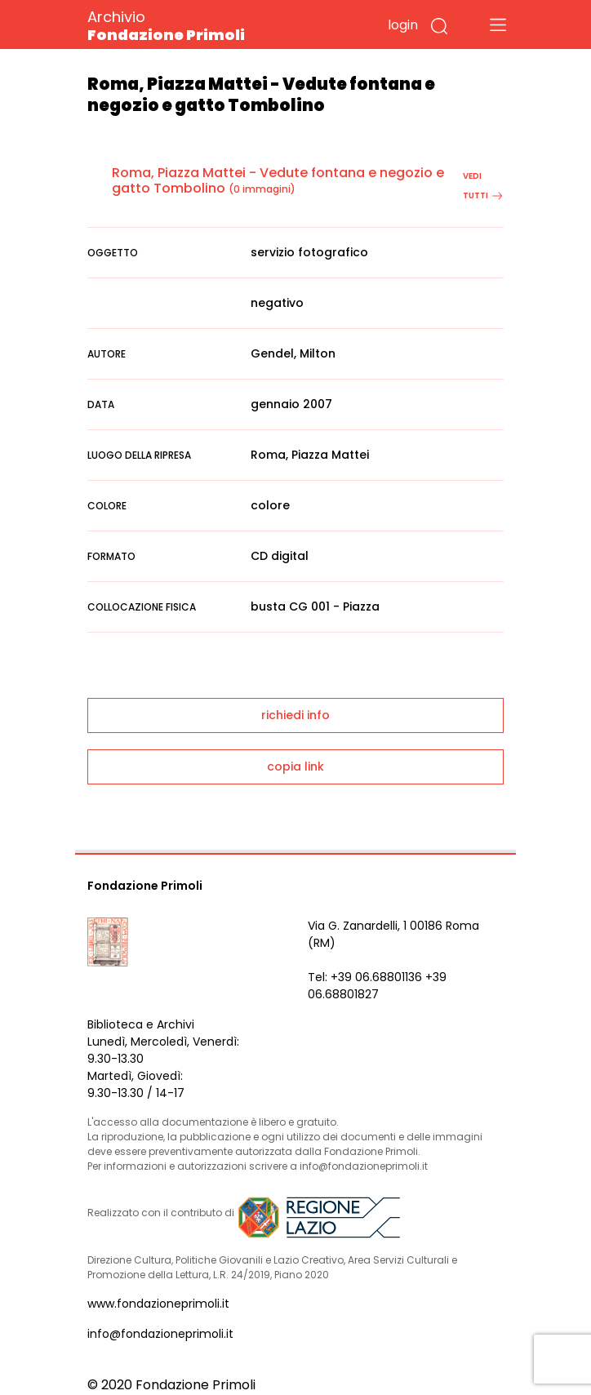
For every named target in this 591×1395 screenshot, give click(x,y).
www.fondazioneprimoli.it (158, 1303)
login (403, 25)
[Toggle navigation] (498, 24)
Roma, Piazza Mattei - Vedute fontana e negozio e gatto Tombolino (278, 180)
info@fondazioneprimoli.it (160, 1334)
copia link (295, 766)
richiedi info (295, 715)
